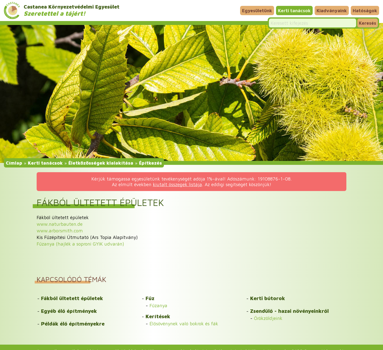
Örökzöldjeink (268, 318)
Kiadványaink (332, 10)
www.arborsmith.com (60, 230)
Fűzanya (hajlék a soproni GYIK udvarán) (80, 244)
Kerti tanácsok (294, 10)
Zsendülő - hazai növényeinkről (289, 311)
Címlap (14, 163)
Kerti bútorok (267, 298)
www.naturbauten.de (60, 224)
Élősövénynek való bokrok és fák (183, 323)
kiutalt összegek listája (177, 184)
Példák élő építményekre (73, 324)
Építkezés (150, 163)
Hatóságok (365, 10)
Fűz (150, 298)
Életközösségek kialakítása (100, 163)
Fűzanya (158, 305)
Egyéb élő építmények (69, 311)
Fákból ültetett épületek (72, 298)
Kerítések (158, 316)
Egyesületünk (257, 10)
